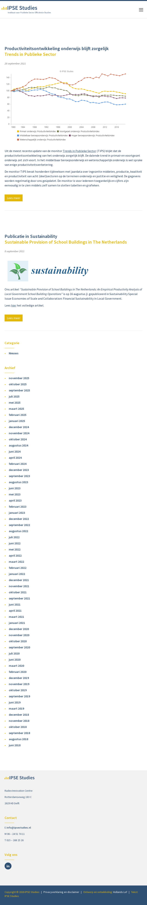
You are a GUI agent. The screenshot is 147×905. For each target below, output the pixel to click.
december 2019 (19, 678)
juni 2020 (14, 659)
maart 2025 (16, 409)
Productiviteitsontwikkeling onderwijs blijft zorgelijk (57, 51)
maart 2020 (16, 666)
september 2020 (19, 647)
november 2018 (19, 721)
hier (13, 305)
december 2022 (19, 519)
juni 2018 (14, 745)
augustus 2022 (18, 531)
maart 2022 (16, 561)
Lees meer (13, 198)
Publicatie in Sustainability (66, 239)
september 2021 (19, 598)
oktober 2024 (18, 439)
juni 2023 (14, 488)
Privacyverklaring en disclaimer (61, 892)
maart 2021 (16, 617)
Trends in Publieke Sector (79, 151)
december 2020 (19, 629)
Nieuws (13, 353)
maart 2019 (16, 708)
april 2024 (15, 457)
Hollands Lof (120, 892)
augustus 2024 (18, 445)
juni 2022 (14, 543)
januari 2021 (17, 623)
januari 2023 (17, 513)
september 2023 (19, 476)
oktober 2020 (18, 641)
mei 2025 (14, 402)
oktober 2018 (18, 727)
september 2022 (19, 525)
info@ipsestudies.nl (19, 827)
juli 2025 (14, 396)
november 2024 (19, 433)
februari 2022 (17, 568)
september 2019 (19, 696)
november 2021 (19, 586)
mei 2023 (14, 494)
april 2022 (15, 555)
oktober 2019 (18, 690)
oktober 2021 (18, 592)
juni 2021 (14, 604)
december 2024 (19, 427)
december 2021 (19, 580)
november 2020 (19, 635)
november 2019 (19, 684)
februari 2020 (17, 672)
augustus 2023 (18, 482)
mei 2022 (14, 549)
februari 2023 (17, 506)
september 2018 (19, 733)
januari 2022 (17, 574)
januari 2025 (17, 421)
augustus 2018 (18, 739)
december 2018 (19, 714)
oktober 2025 (18, 384)
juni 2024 (14, 451)
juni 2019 (14, 702)
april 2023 (15, 500)
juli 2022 (14, 537)
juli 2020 (14, 653)
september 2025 (19, 390)
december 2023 (19, 470)
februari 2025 (17, 415)
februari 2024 (17, 464)
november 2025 (19, 378)
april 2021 (15, 610)
